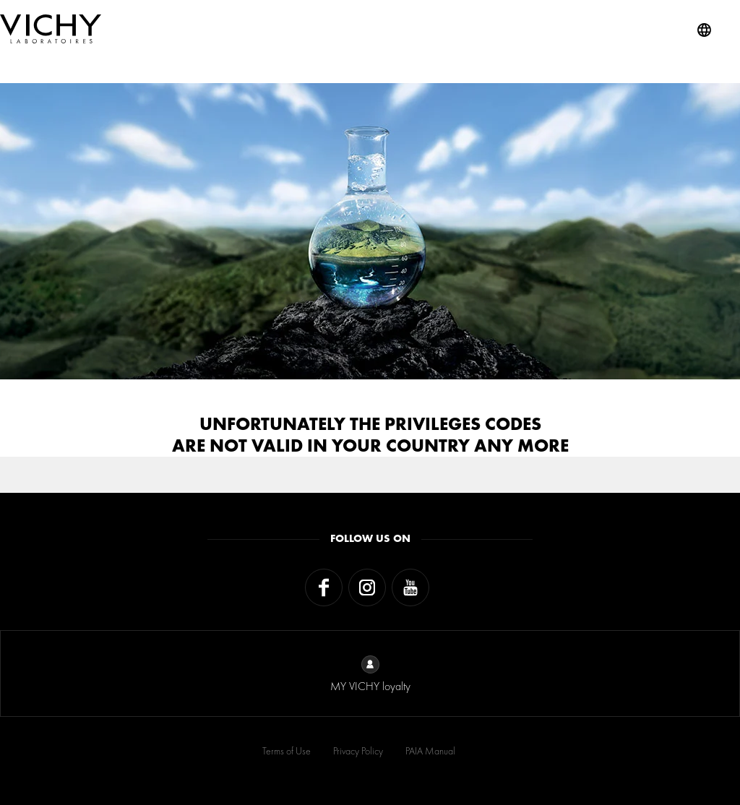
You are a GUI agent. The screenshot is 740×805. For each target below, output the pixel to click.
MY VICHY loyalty (370, 674)
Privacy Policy (358, 750)
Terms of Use (286, 750)
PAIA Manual (430, 750)
